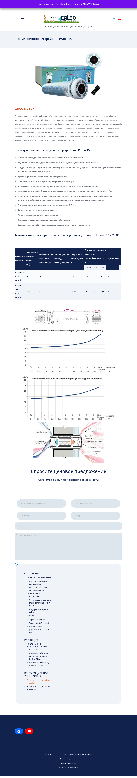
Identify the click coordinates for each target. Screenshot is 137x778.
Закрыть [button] (96, 4)
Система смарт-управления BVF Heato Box (39, 631)
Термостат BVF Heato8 (39, 624)
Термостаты (33, 617)
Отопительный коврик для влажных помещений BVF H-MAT (40, 604)
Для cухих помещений (39, 579)
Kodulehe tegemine (68, 772)
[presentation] (68, 493)
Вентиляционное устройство (36, 676)
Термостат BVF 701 (37, 621)
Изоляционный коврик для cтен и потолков (37, 648)
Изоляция (31, 641)
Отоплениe (31, 575)
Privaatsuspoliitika (68, 760)
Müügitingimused (68, 765)
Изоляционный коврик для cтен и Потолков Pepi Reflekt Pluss (40, 658)
